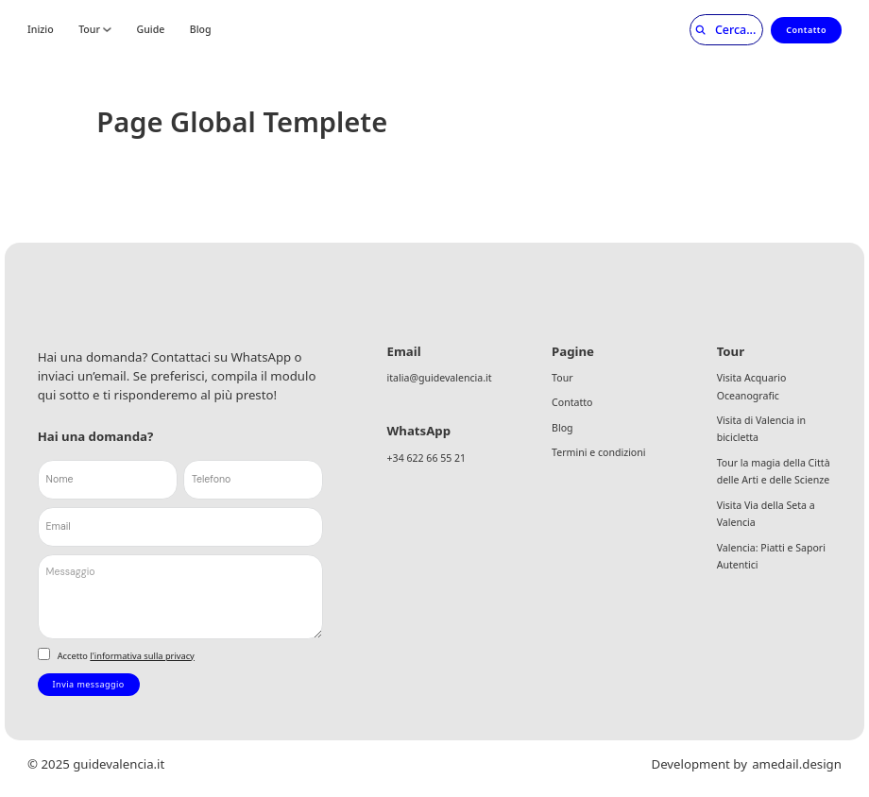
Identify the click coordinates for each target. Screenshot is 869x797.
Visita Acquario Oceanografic (752, 386)
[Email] (181, 527)
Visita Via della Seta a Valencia (766, 514)
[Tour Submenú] (107, 30)
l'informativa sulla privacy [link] (142, 656)
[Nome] (108, 480)
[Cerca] (720, 30)
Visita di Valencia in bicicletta (761, 429)
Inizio (40, 30)
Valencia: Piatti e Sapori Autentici (771, 556)
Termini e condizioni (598, 452)
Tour (89, 30)
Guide (151, 30)
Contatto (806, 30)
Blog (201, 30)
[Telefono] (253, 480)
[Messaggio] (181, 596)
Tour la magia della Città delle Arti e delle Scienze (773, 471)
